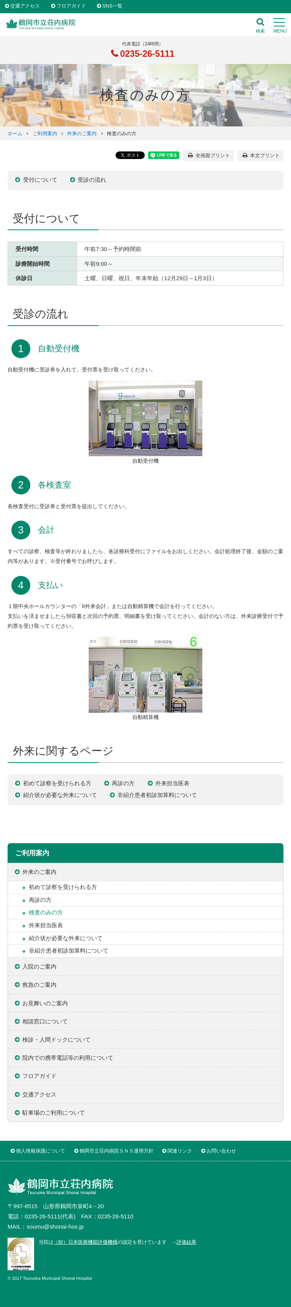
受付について (40, 179)
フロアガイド (71, 6)
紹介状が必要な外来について (60, 795)
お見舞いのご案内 (45, 1003)
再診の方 (123, 783)
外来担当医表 (172, 783)
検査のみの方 (46, 912)
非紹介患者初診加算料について (157, 795)
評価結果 (186, 1242)
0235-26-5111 (146, 54)
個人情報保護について (40, 1151)
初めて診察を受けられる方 (57, 783)
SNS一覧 (112, 6)
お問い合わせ (221, 1151)
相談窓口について (45, 1021)
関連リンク (179, 1151)
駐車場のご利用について (53, 1112)
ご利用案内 (45, 133)
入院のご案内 (39, 966)
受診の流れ (92, 179)
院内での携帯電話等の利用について (67, 1057)
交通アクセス (25, 6)
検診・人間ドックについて (56, 1039)
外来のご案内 (82, 133)
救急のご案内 (39, 984)
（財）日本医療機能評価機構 (85, 1242)
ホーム (15, 133)
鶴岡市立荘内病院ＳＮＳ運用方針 (116, 1151)
